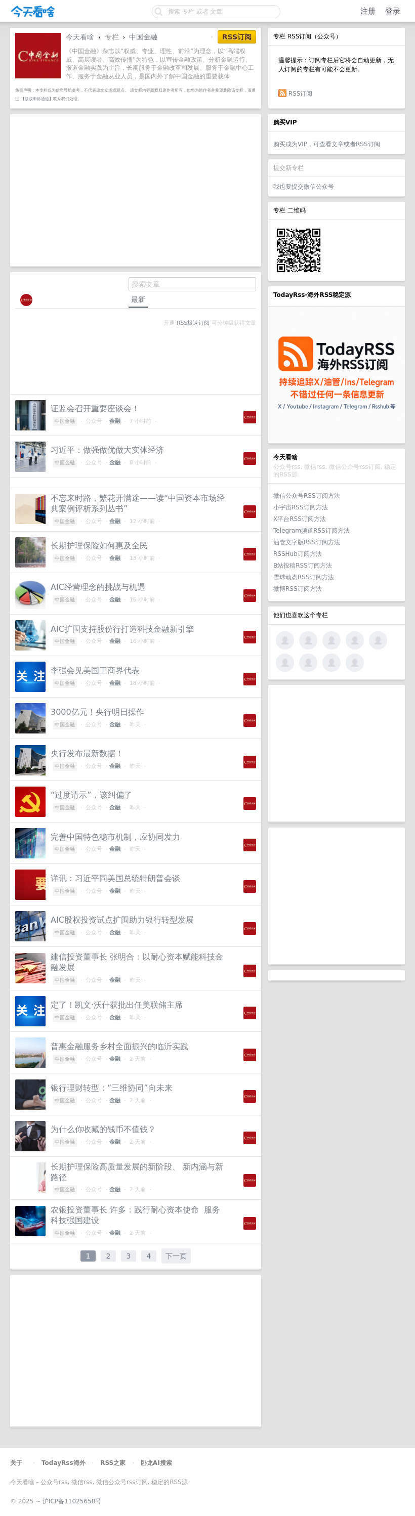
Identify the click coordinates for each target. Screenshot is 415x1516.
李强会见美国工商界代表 (95, 670)
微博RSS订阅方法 (297, 588)
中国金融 (143, 37)
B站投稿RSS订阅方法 (302, 565)
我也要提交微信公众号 (303, 186)
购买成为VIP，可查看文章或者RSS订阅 (326, 144)
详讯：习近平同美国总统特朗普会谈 (115, 878)
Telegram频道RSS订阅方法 (311, 530)
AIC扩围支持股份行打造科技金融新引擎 (122, 629)
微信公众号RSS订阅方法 (306, 495)
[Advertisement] (336, 753)
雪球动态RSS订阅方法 (303, 577)
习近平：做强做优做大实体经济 (107, 450)
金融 (114, 421)
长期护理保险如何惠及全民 (99, 545)
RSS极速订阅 (193, 323)
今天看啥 (80, 37)
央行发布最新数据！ (87, 753)
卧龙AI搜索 (156, 1462)
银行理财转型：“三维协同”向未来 (112, 1088)
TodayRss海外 (64, 1462)
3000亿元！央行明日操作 (97, 712)
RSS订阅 (300, 93)
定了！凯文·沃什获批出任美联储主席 (117, 1005)
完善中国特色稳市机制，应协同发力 (115, 837)
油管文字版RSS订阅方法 (306, 542)
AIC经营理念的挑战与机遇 (98, 587)
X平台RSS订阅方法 (299, 519)
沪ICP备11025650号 (72, 1501)
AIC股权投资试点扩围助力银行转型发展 (122, 920)
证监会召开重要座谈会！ (95, 408)
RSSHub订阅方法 (297, 553)
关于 (16, 1462)
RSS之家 (113, 1462)
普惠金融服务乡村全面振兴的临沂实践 (119, 1046)
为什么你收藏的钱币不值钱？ (103, 1129)
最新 (138, 299)
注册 (368, 11)
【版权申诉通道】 (37, 98)
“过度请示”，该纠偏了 (91, 795)
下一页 (176, 1256)
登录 (392, 11)
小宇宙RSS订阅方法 (300, 507)
